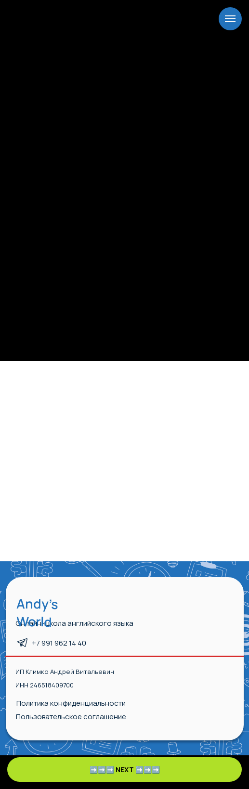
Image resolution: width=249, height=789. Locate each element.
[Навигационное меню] (230, 18)
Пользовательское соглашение (71, 716)
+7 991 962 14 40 (59, 643)
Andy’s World (37, 613)
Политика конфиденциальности (71, 703)
